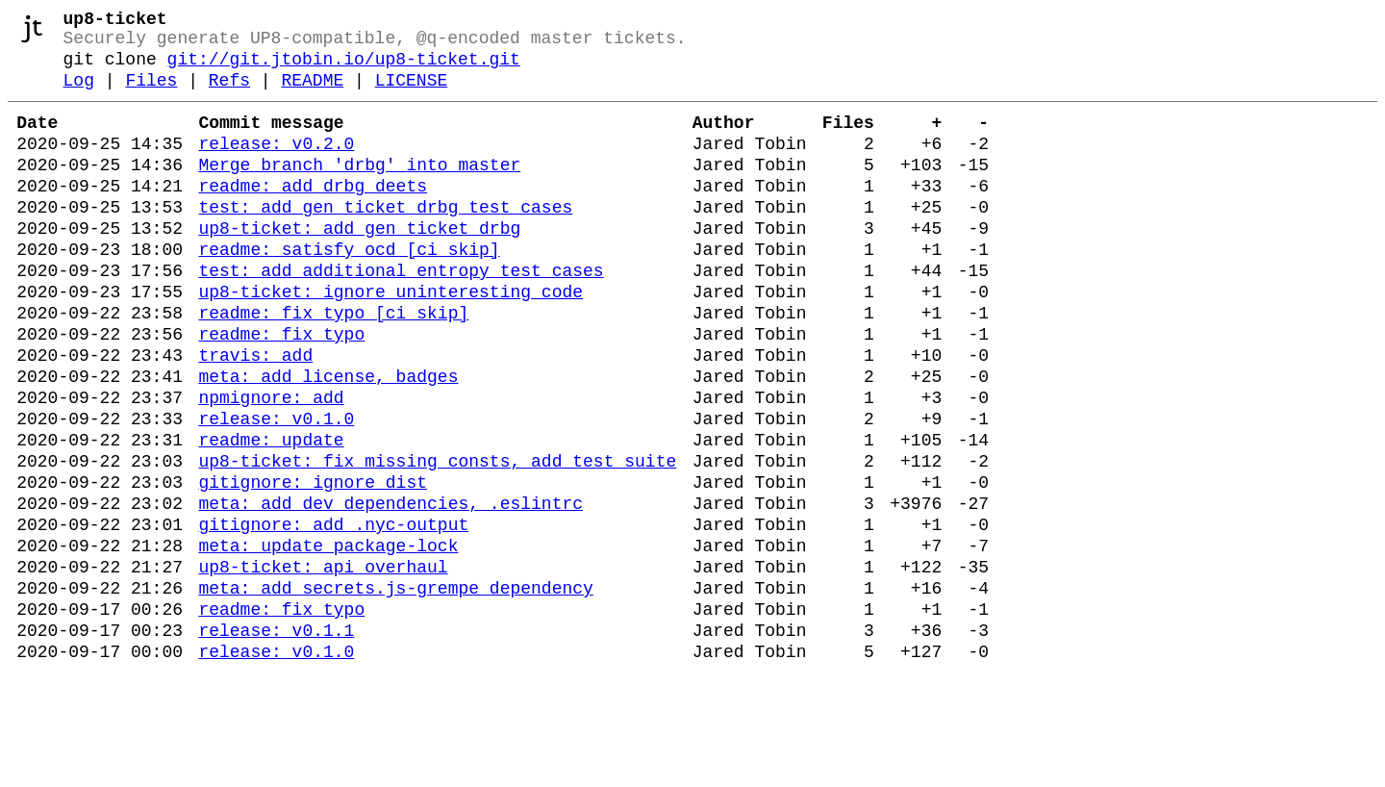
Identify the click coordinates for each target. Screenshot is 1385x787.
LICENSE (411, 94)
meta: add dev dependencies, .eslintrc (390, 590)
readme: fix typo (281, 390)
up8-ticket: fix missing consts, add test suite (437, 540)
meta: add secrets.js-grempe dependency (395, 690)
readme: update (270, 515)
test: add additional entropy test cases (400, 315)
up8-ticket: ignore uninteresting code (390, 340)
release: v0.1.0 (276, 490)
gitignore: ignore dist (312, 565)
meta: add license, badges (328, 440)
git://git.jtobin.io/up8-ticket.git (343, 69)
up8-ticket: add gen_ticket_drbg (359, 265)
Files (151, 94)
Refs (229, 94)
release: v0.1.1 (276, 740)
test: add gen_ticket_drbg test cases (385, 240)
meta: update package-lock (328, 640)
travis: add (255, 415)
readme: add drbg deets (312, 215)
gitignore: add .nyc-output (333, 615)
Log (78, 94)
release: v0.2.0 (276, 165)
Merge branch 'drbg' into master (359, 190)
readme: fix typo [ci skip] (333, 365)
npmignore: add (270, 465)
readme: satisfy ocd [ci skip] (348, 290)
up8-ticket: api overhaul (322, 665)
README (312, 94)
